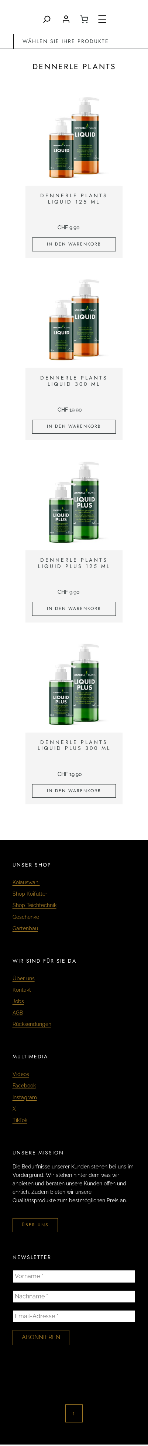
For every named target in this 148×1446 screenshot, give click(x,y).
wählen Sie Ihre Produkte (66, 41)
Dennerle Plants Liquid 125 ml (74, 199)
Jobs (18, 1001)
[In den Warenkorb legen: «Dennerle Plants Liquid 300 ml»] (74, 427)
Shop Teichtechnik (34, 905)
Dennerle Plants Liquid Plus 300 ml (74, 745)
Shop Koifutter (30, 894)
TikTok (20, 1120)
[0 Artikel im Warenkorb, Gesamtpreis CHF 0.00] (84, 19)
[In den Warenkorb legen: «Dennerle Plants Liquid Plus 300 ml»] (74, 791)
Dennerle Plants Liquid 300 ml (74, 381)
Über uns (24, 978)
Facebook (24, 1086)
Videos (21, 1074)
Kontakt (22, 990)
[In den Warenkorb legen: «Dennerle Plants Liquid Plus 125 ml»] (74, 609)
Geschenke (26, 917)
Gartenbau (25, 928)
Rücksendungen (32, 1024)
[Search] (47, 19)
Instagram (25, 1097)
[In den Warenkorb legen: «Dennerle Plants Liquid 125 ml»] (74, 244)
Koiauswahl (26, 882)
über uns (35, 1224)
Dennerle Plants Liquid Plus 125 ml (74, 563)
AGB (18, 1013)
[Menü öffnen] (102, 19)
